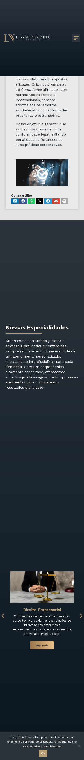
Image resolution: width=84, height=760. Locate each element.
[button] (15, 201)
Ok (43, 753)
